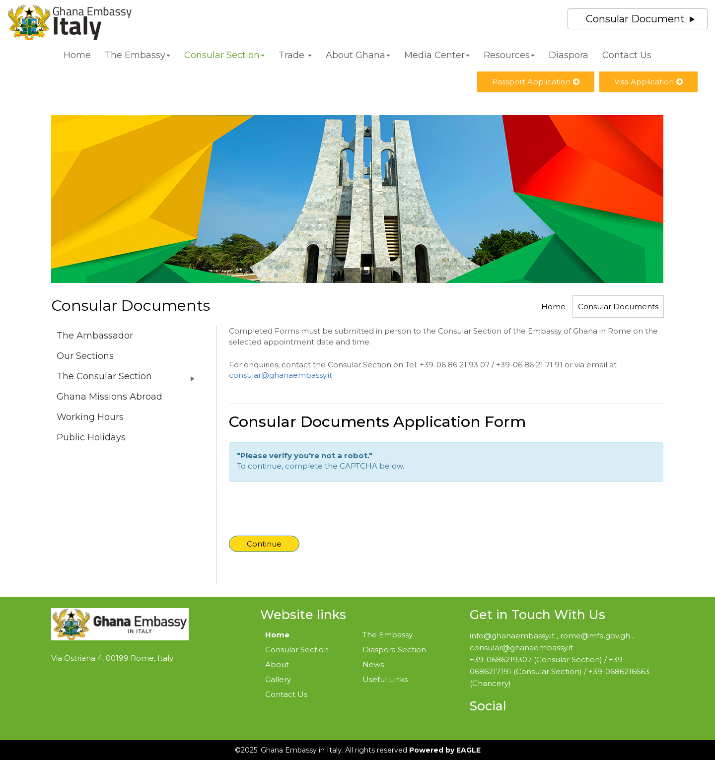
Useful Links (385, 679)
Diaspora (568, 55)
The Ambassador (95, 335)
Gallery (278, 679)
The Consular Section (104, 376)
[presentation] (306, 511)
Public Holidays (91, 437)
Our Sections (85, 355)
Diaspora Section (394, 649)
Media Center (437, 55)
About (277, 664)
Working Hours (90, 417)
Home (77, 55)
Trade (295, 55)
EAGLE (468, 750)
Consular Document (635, 19)
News (373, 664)
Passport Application (535, 81)
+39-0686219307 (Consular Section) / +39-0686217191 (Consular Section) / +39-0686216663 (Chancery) (559, 671)
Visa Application (648, 81)
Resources (509, 55)
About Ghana (358, 55)
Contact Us (626, 55)
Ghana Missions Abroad (109, 396)
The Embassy (137, 55)
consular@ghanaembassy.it (280, 375)
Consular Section (224, 55)
